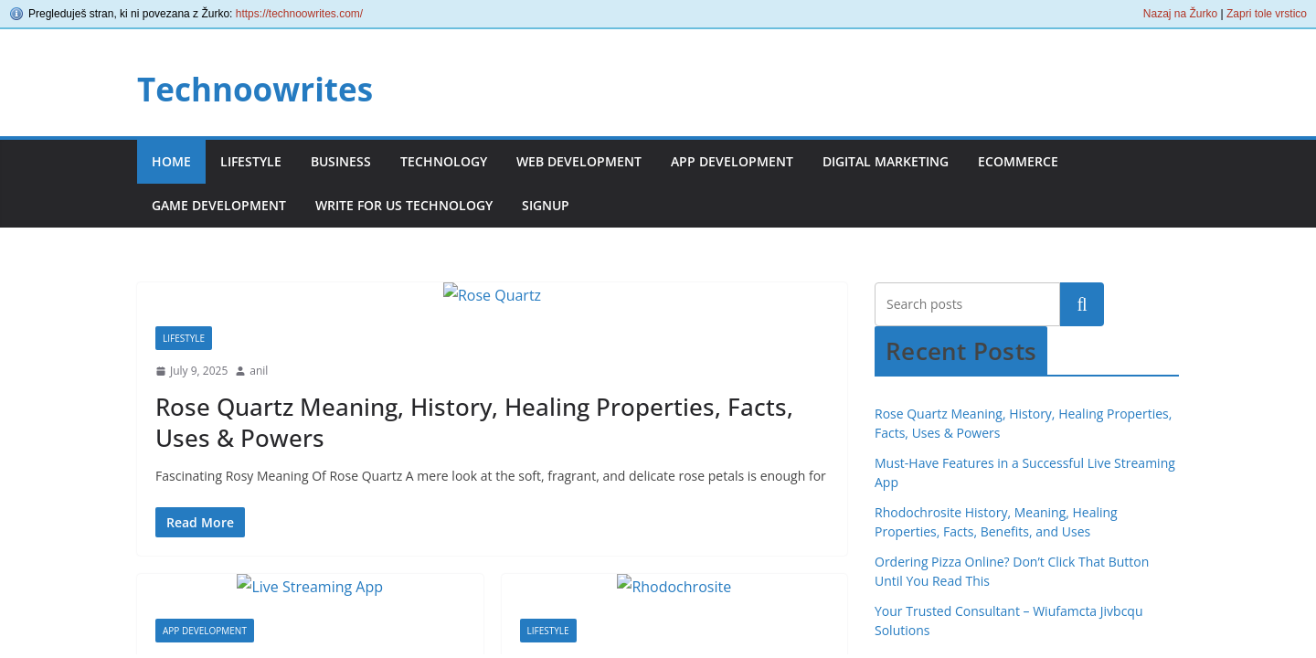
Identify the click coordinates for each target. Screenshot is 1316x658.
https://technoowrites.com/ (299, 13)
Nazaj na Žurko (1180, 13)
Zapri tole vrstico (1266, 13)
